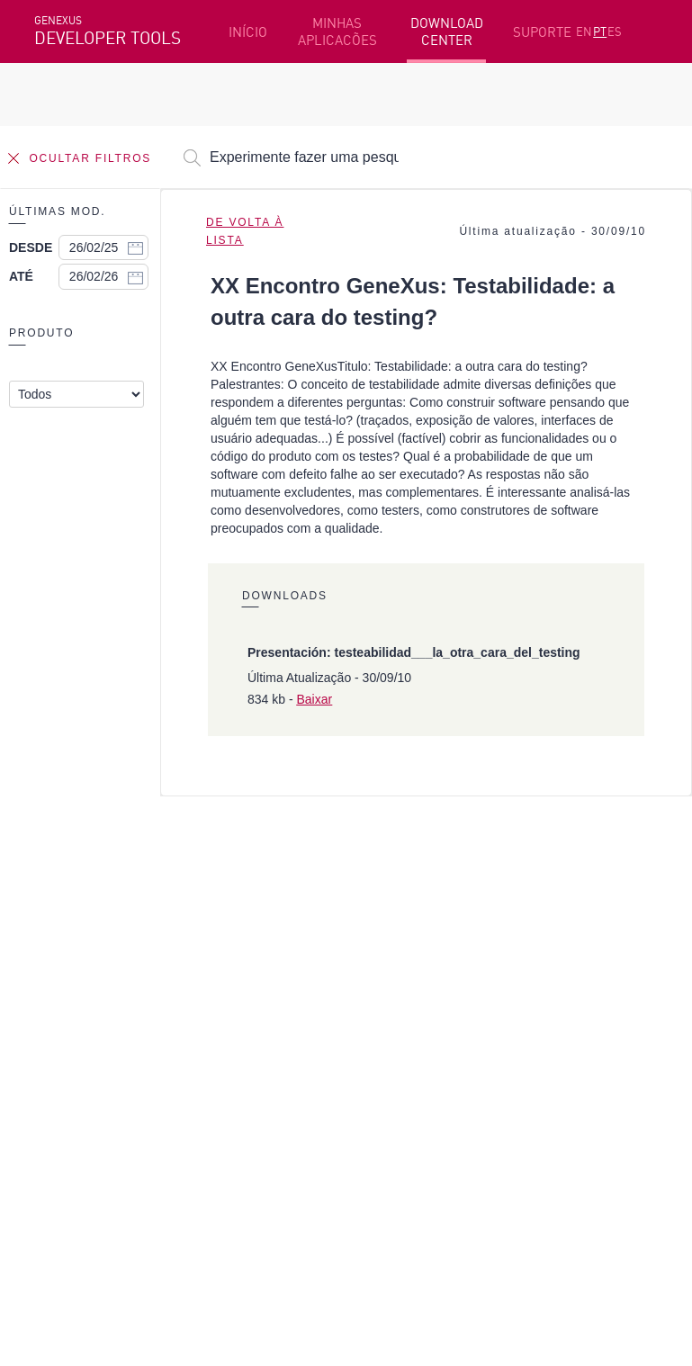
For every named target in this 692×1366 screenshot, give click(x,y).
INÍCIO (248, 31)
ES (614, 31)
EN (584, 31)
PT (600, 31)
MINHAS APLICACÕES (337, 31)
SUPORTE (542, 31)
